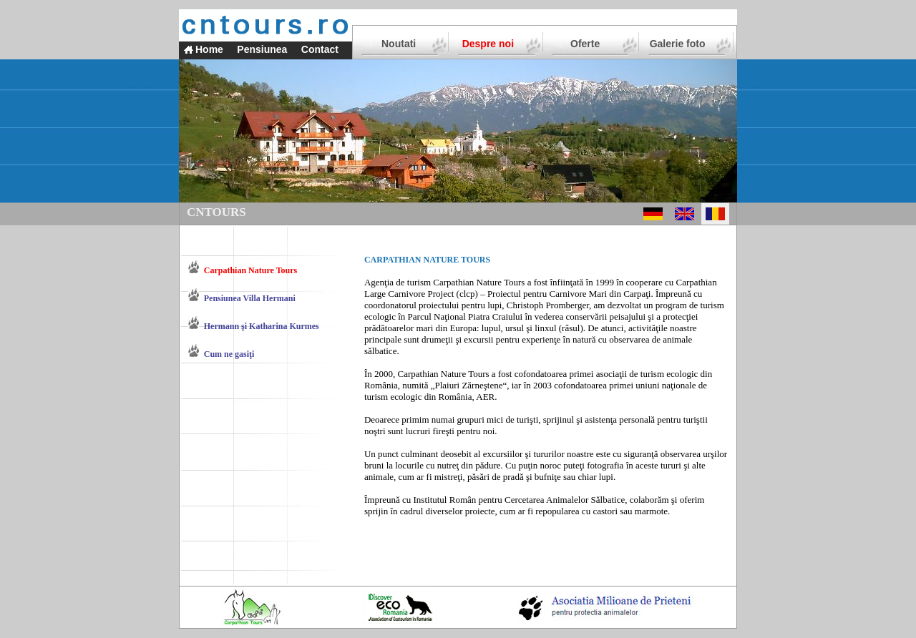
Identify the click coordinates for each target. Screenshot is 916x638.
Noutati (398, 43)
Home (209, 49)
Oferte (585, 43)
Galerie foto (678, 43)
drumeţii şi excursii (457, 339)
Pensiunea (262, 49)
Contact (319, 49)
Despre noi (488, 43)
